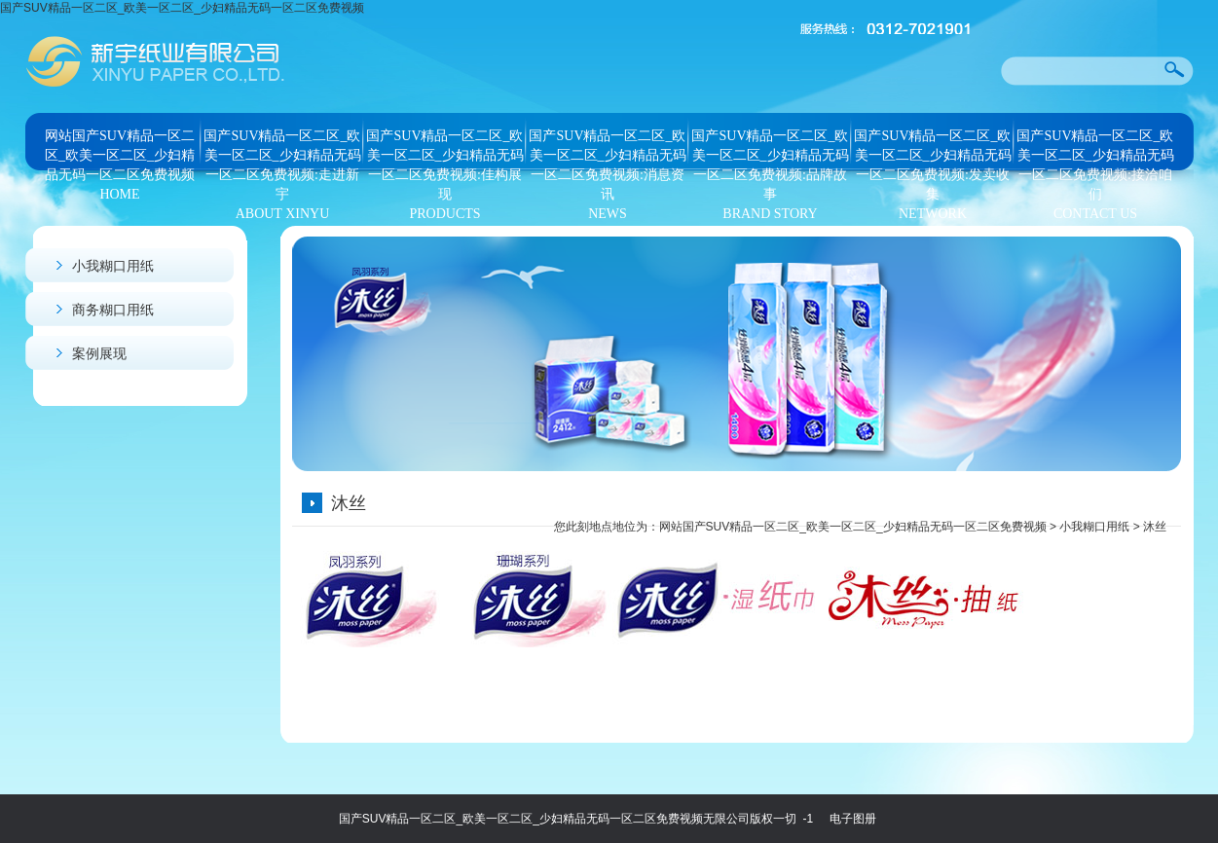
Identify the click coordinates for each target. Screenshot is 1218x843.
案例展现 (99, 353)
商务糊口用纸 (113, 309)
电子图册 (853, 818)
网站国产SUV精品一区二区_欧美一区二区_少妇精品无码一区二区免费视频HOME (120, 150)
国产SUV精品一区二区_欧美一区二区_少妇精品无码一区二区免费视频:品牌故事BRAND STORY (769, 150)
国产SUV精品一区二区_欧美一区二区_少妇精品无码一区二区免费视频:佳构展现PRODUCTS (444, 150)
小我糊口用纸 (113, 266)
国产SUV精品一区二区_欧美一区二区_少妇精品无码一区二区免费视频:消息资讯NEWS (607, 150)
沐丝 (1154, 526)
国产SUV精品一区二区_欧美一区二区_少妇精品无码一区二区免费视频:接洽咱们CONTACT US (1094, 150)
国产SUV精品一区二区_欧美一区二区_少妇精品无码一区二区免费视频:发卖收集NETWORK (932, 150)
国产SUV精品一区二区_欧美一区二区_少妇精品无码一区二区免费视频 (182, 8)
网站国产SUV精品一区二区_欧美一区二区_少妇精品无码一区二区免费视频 (853, 526)
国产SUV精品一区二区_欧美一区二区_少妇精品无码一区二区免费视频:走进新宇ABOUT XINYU (281, 150)
